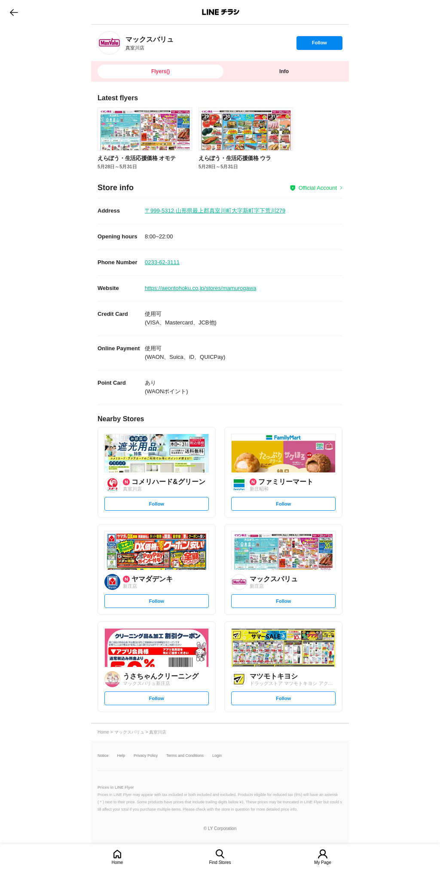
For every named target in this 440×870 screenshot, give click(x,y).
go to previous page (14, 12)
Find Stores (220, 862)
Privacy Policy (146, 756)
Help (121, 756)
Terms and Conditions (185, 756)
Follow (319, 45)
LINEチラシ (220, 12)
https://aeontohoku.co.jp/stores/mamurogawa (200, 288)
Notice (103, 756)
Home (117, 862)
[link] (109, 43)
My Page (322, 862)
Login (217, 756)
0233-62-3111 (162, 262)
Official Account (318, 188)
